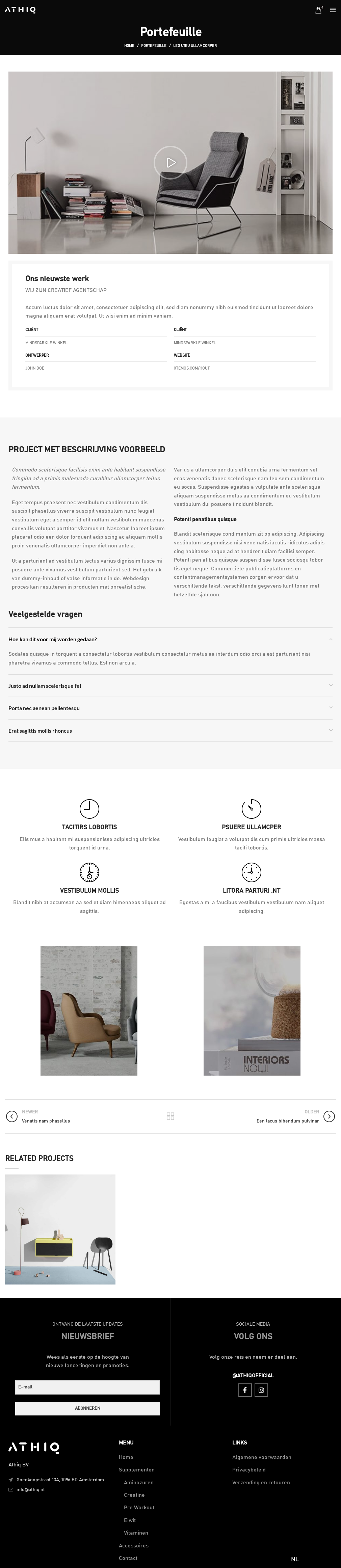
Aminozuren (139, 1482)
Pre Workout (139, 1507)
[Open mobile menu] (333, 10)
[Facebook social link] (245, 1390)
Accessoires (134, 1545)
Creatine (134, 1495)
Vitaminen (136, 1533)
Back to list (170, 1116)
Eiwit (130, 1520)
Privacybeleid (249, 1469)
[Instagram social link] (261, 1390)
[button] (170, 163)
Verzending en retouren (261, 1482)
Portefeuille (153, 46)
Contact (128, 1558)
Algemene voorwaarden (261, 1457)
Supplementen (137, 1469)
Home (129, 46)
